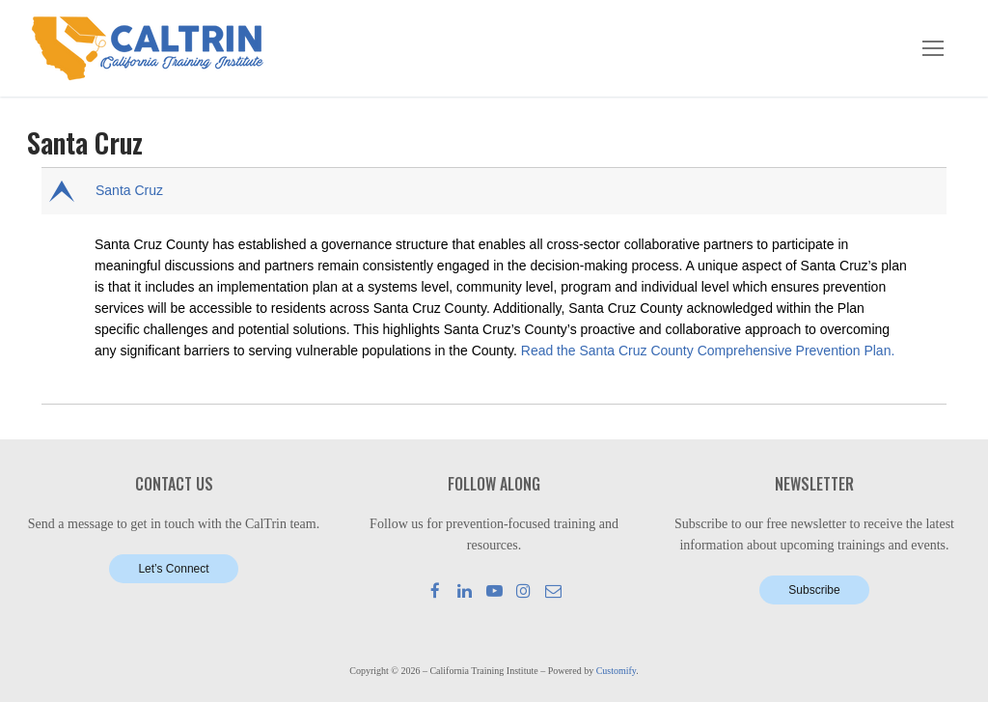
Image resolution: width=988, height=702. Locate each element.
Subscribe (813, 590)
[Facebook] (436, 590)
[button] (496, 191)
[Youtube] (494, 590)
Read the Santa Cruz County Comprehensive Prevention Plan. (708, 350)
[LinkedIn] (465, 590)
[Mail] (553, 590)
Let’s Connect (173, 569)
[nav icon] (933, 48)
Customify (616, 670)
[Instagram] (523, 590)
